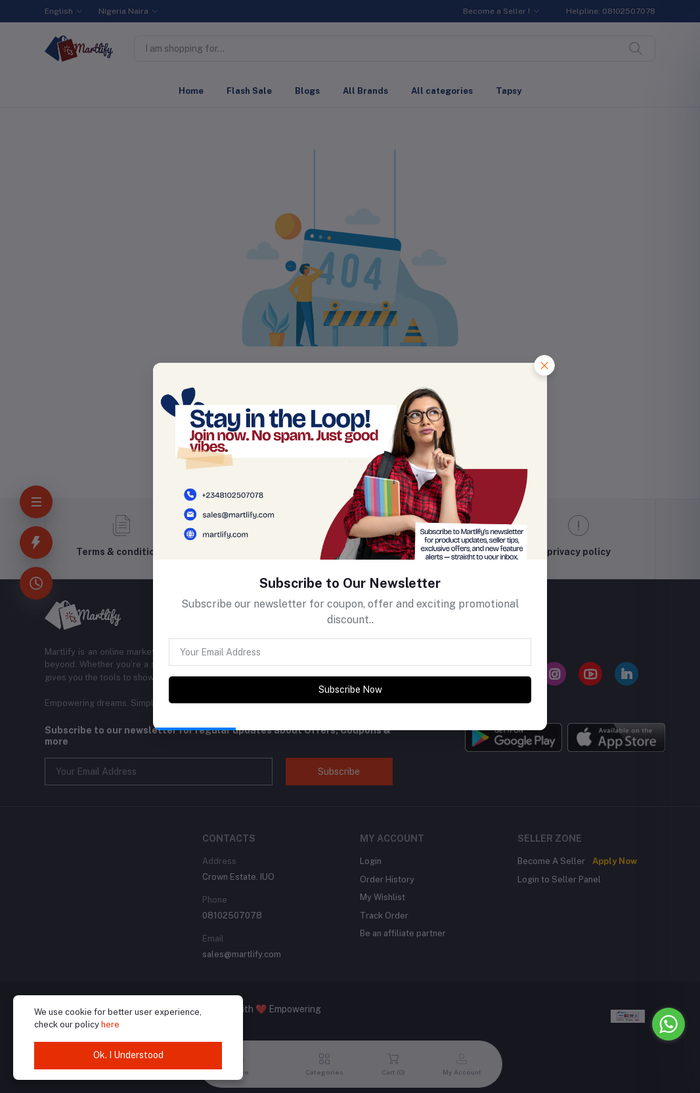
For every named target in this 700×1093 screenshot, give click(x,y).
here (110, 1024)
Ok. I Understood (128, 1055)
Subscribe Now (350, 689)
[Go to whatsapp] (668, 1024)
